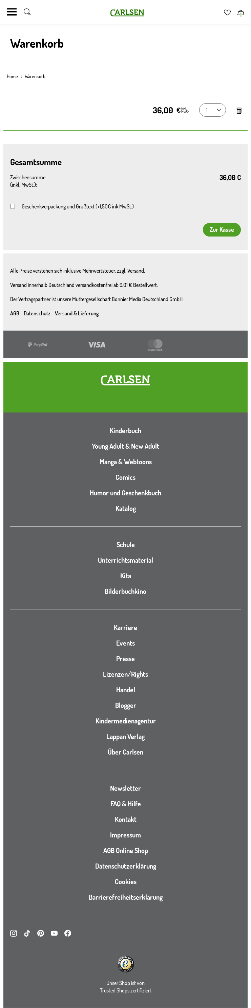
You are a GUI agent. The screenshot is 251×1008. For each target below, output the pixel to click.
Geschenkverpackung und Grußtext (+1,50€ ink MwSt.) (78, 206)
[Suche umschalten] (27, 12)
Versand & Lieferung (77, 313)
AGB (14, 313)
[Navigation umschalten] (11, 11)
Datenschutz (37, 313)
